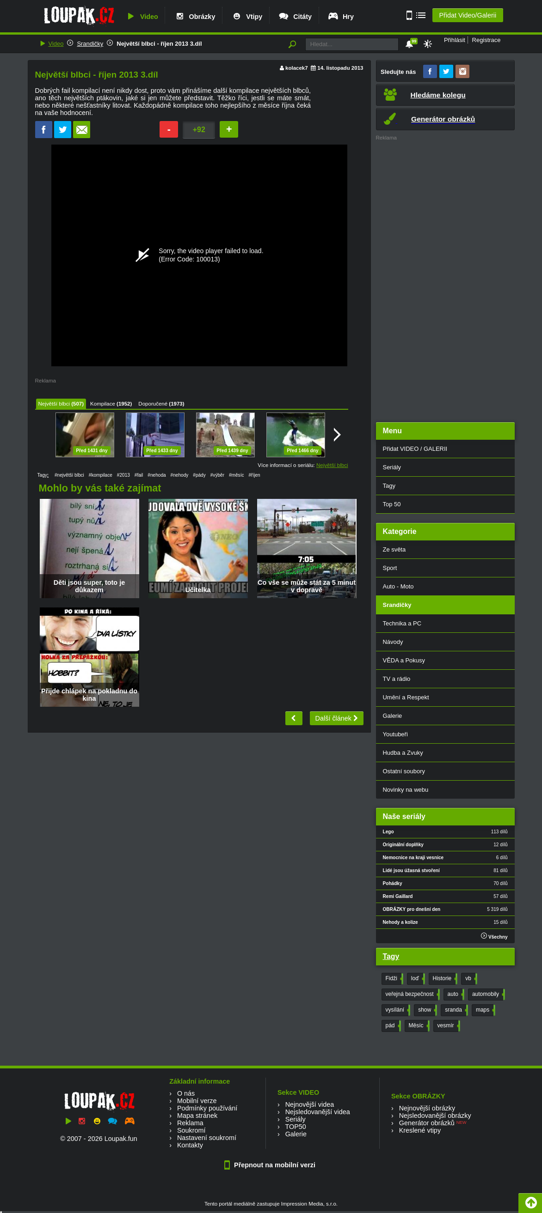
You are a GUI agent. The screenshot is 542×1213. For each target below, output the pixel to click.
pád (392, 1025)
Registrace (486, 39)
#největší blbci (69, 475)
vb (470, 978)
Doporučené (152, 403)
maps (484, 1010)
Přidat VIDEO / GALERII (415, 448)
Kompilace (102, 403)
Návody (393, 641)
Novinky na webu (406, 789)
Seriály (392, 467)
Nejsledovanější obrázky (435, 1115)
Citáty (295, 16)
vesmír (447, 1025)
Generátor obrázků (427, 1123)
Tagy (389, 485)
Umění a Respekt (406, 697)
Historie (444, 978)
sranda (455, 1010)
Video (141, 16)
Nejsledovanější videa (317, 1112)
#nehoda (157, 475)
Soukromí (191, 1130)
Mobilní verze (197, 1100)
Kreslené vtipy (420, 1130)
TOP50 (295, 1126)
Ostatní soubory (404, 771)
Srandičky (90, 43)
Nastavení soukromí (206, 1137)
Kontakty (190, 1145)
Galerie (392, 715)
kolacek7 (296, 68)
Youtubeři (395, 734)
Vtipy (246, 16)
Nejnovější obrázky (427, 1108)
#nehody (180, 475)
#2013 (123, 475)
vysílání (397, 1010)
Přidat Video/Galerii (467, 15)
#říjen (254, 475)
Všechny (494, 936)
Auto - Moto (398, 586)
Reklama (190, 1123)
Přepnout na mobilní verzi (271, 1165)
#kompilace (100, 475)
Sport (390, 567)
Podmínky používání (207, 1108)
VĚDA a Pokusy (404, 660)
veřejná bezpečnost (412, 994)
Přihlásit (454, 39)
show (426, 1010)
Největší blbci (54, 403)
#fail (139, 475)
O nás (186, 1093)
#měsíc (236, 475)
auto (455, 994)
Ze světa (394, 549)
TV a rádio (397, 678)
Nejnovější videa (309, 1104)
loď (417, 978)
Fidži (393, 978)
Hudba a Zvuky (403, 752)
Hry (340, 16)
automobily (487, 994)
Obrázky (195, 16)
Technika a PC (402, 623)
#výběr (217, 475)
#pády (199, 475)
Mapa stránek (197, 1115)
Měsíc (418, 1025)
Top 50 (392, 504)
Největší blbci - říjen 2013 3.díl (159, 43)
